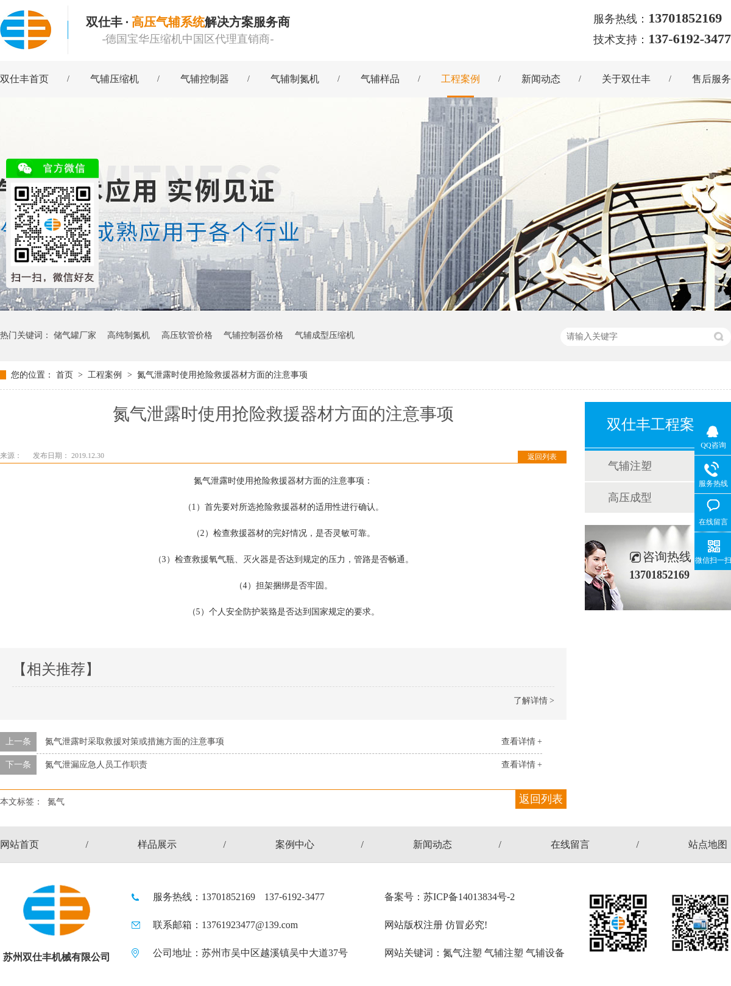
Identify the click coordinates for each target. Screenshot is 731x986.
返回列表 (542, 457)
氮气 (56, 801)
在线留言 (570, 844)
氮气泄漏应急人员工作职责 (96, 764)
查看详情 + (521, 741)
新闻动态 (540, 79)
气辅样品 (380, 79)
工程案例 (460, 79)
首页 (66, 374)
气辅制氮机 (294, 79)
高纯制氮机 (128, 335)
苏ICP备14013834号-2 (469, 897)
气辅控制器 (204, 79)
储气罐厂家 (75, 335)
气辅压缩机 (114, 79)
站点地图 (707, 844)
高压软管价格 (187, 335)
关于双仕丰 (626, 79)
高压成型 (630, 497)
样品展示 (157, 844)
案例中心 (294, 844)
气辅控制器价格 (253, 335)
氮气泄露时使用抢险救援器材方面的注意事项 (222, 374)
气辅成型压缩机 (325, 335)
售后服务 (711, 79)
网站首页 (19, 844)
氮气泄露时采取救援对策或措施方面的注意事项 (134, 741)
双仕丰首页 (24, 79)
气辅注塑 (630, 466)
